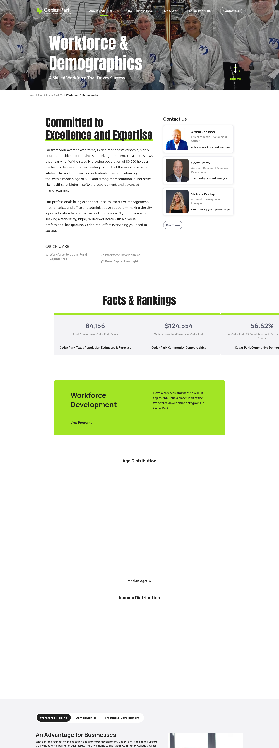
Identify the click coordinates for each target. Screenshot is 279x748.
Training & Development (122, 718)
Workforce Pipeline (53, 718)
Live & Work (170, 11)
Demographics (86, 718)
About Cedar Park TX (104, 11)
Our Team (173, 225)
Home (31, 95)
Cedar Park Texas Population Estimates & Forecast (95, 348)
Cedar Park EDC (200, 11)
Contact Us (231, 11)
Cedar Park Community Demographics (178, 348)
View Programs (81, 422)
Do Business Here (140, 11)
